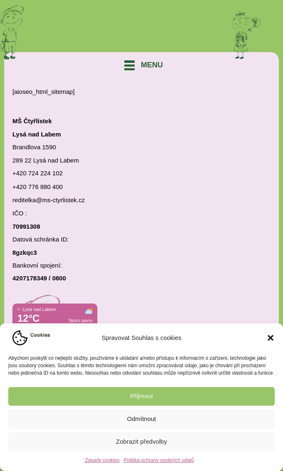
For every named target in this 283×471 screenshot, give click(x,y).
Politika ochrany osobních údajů (158, 460)
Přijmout (141, 395)
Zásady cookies (102, 460)
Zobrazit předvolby (141, 441)
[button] (270, 338)
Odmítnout (141, 418)
